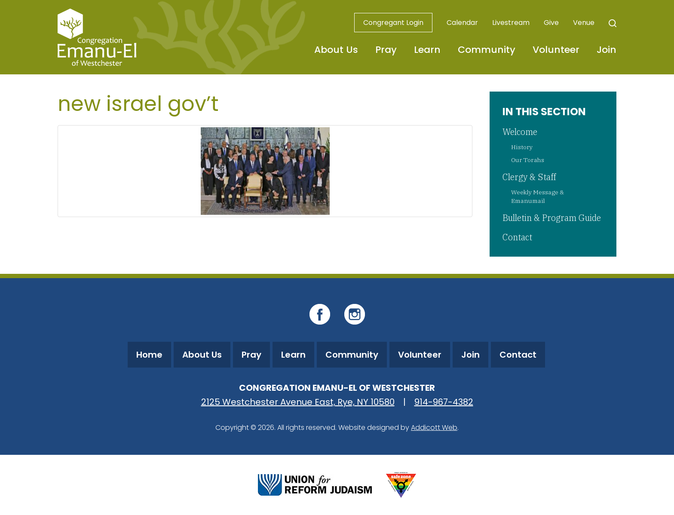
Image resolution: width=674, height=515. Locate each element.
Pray (386, 49)
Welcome (519, 132)
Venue (583, 23)
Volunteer (556, 49)
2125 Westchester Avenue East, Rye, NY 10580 (298, 402)
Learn (427, 49)
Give (551, 23)
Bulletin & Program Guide (551, 218)
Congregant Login (393, 23)
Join (606, 49)
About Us (336, 49)
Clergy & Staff (529, 177)
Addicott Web (434, 427)
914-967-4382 (443, 402)
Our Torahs (527, 160)
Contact (517, 237)
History (522, 147)
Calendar (462, 23)
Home (149, 355)
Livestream (511, 23)
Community (486, 49)
